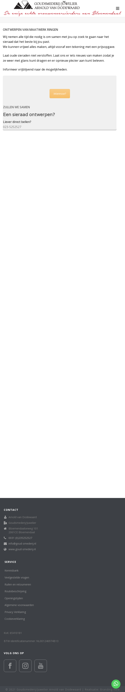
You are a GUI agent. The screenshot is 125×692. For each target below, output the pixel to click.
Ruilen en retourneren (18, 584)
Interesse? (60, 93)
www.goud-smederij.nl (22, 549)
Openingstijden (14, 598)
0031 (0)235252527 (20, 538)
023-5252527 (12, 127)
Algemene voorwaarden (19, 605)
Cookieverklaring (15, 619)
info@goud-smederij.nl (22, 543)
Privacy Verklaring (15, 612)
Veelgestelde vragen (17, 577)
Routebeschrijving (15, 591)
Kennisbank (12, 570)
